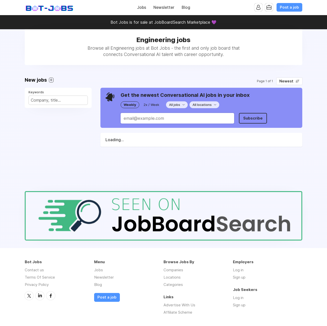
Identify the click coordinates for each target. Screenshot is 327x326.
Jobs (141, 7)
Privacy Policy (37, 284)
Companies (173, 270)
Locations (172, 277)
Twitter (29, 295)
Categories (173, 284)
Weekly (130, 105)
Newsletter (163, 7)
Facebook (50, 295)
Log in (238, 270)
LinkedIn (40, 295)
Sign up (239, 277)
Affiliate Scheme (178, 312)
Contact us (34, 270)
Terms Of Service (40, 277)
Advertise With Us (179, 305)
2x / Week (151, 105)
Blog (186, 7)
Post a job (289, 7)
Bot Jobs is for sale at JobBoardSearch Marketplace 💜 (163, 22)
